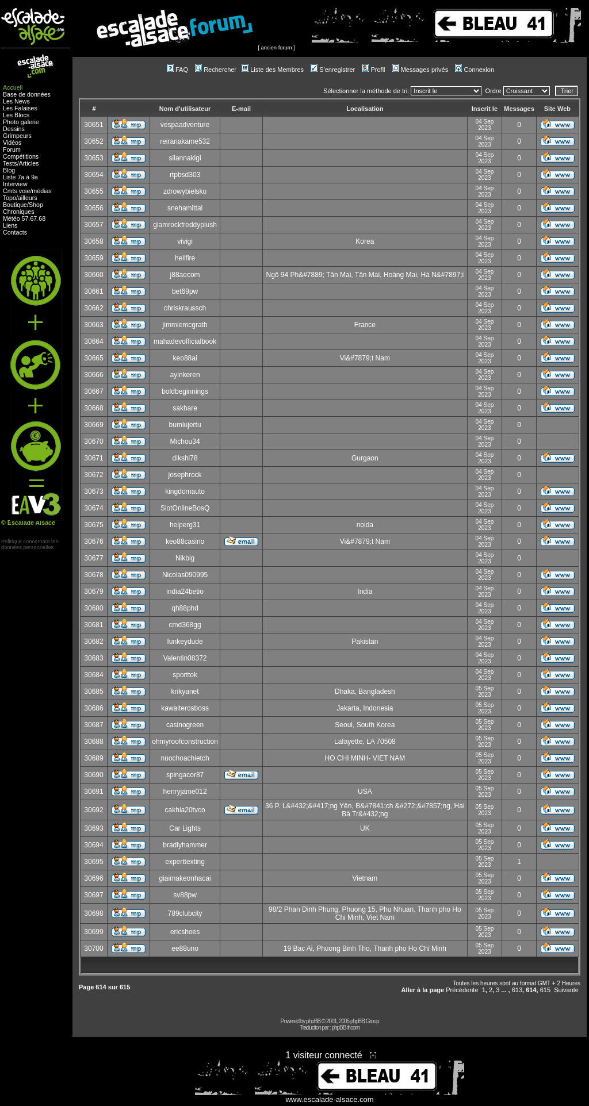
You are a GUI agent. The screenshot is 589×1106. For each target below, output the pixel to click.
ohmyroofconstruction (185, 742)
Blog (9, 170)
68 (42, 218)
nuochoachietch (185, 758)
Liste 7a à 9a (20, 177)
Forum (12, 149)
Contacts (15, 232)
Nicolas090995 (185, 575)
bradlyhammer (185, 845)
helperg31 (185, 525)
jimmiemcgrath (185, 325)
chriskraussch (185, 308)
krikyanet (185, 692)
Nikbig (184, 558)
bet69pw (185, 291)
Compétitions (21, 156)
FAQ (177, 69)
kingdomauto (185, 491)
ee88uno (184, 948)
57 (25, 218)
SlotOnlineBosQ (184, 508)
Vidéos (12, 142)
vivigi (185, 241)
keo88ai (185, 358)
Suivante (566, 989)
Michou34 (185, 441)
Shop (36, 204)
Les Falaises (20, 108)
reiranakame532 (185, 141)
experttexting (185, 862)
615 (545, 989)
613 (517, 989)
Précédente (462, 989)
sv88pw (185, 895)
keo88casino (185, 541)
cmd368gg (185, 625)
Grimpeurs (17, 135)
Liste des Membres (273, 69)
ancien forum (276, 48)
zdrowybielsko (184, 191)
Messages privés (420, 69)
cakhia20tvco (185, 810)
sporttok (185, 675)
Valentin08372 (185, 658)
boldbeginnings (185, 391)
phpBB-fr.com (345, 1027)
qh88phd (184, 608)
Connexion (474, 69)
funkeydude (185, 642)
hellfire (185, 258)
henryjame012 (185, 792)
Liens (10, 225)
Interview (15, 184)
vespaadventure (184, 125)
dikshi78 (185, 458)
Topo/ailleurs (20, 197)
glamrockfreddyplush (185, 225)
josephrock (185, 475)
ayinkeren (185, 375)
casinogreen (185, 725)
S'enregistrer (333, 69)
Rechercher (215, 69)
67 (33, 218)
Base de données (27, 94)
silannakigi (185, 158)
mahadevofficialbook (185, 341)
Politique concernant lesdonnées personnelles (29, 544)
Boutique (15, 204)
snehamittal (184, 208)
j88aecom (185, 275)
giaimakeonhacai (185, 878)
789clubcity (185, 913)
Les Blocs (16, 115)
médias (41, 190)
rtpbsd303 (185, 175)
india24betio (185, 591)
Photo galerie (21, 121)
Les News (16, 101)
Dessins (14, 128)
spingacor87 (185, 775)
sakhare (185, 408)
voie (24, 190)
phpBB (313, 1021)
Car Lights (185, 828)
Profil (373, 69)
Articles (29, 163)
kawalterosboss (185, 708)
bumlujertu (185, 425)
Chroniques (19, 211)
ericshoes (185, 932)
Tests (10, 163)
